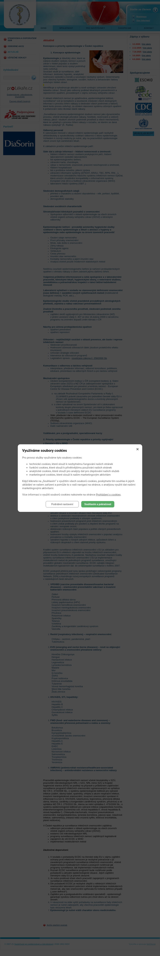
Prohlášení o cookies (108, 494)
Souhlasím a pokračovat (97, 504)
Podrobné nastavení (62, 504)
